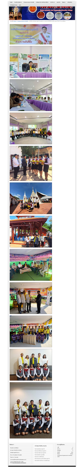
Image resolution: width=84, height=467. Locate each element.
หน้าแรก (14, 21)
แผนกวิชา (58, 2)
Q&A (20, 5)
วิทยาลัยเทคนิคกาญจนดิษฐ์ (39, 454)
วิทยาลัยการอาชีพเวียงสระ (39, 456)
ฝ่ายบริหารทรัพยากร (18, 2)
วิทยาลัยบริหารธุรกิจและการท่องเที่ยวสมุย (42, 460)
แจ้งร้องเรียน (69, 2)
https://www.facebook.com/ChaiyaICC (19, 462)
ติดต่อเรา (63, 2)
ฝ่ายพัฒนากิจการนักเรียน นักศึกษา (42, 2)
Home (11, 2)
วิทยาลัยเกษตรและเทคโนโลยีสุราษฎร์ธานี (42, 458)
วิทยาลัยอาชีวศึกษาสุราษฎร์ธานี (40, 450)
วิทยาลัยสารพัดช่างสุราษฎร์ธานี (40, 452)
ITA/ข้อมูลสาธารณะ (13, 5)
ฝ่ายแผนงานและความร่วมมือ (29, 2)
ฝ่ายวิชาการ (52, 2)
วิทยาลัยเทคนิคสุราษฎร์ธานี (40, 448)
